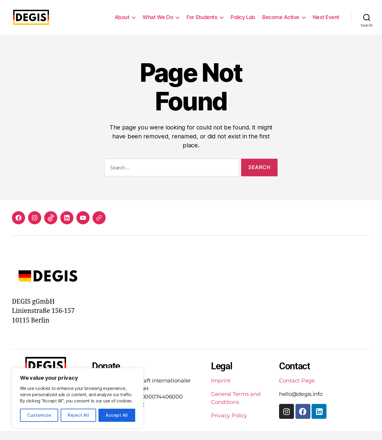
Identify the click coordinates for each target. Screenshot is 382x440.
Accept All (117, 415)
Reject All (78, 415)
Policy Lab (243, 21)
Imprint (220, 389)
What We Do (158, 21)
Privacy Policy (229, 424)
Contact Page (297, 389)
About (122, 21)
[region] (77, 398)
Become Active (280, 21)
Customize (39, 415)
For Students (202, 21)
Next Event (326, 21)
